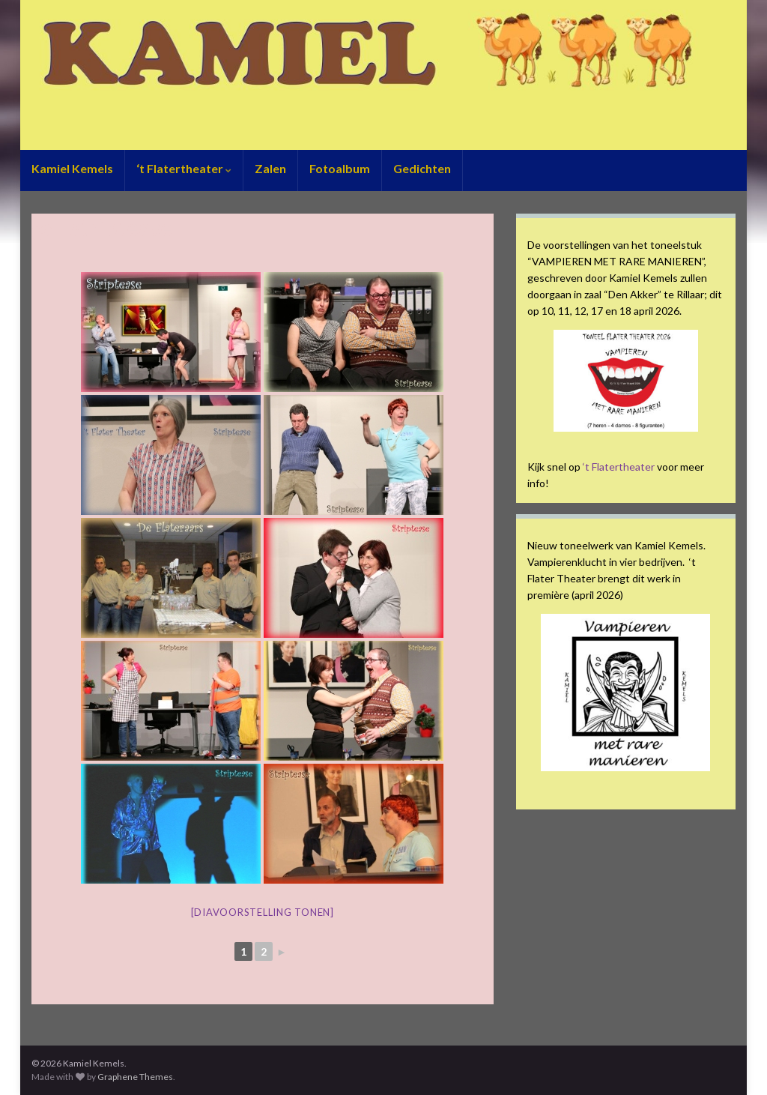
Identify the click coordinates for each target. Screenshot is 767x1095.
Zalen (270, 168)
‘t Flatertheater (183, 168)
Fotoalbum (339, 168)
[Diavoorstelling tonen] (262, 912)
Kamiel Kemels (72, 168)
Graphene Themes (135, 1076)
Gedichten (422, 168)
